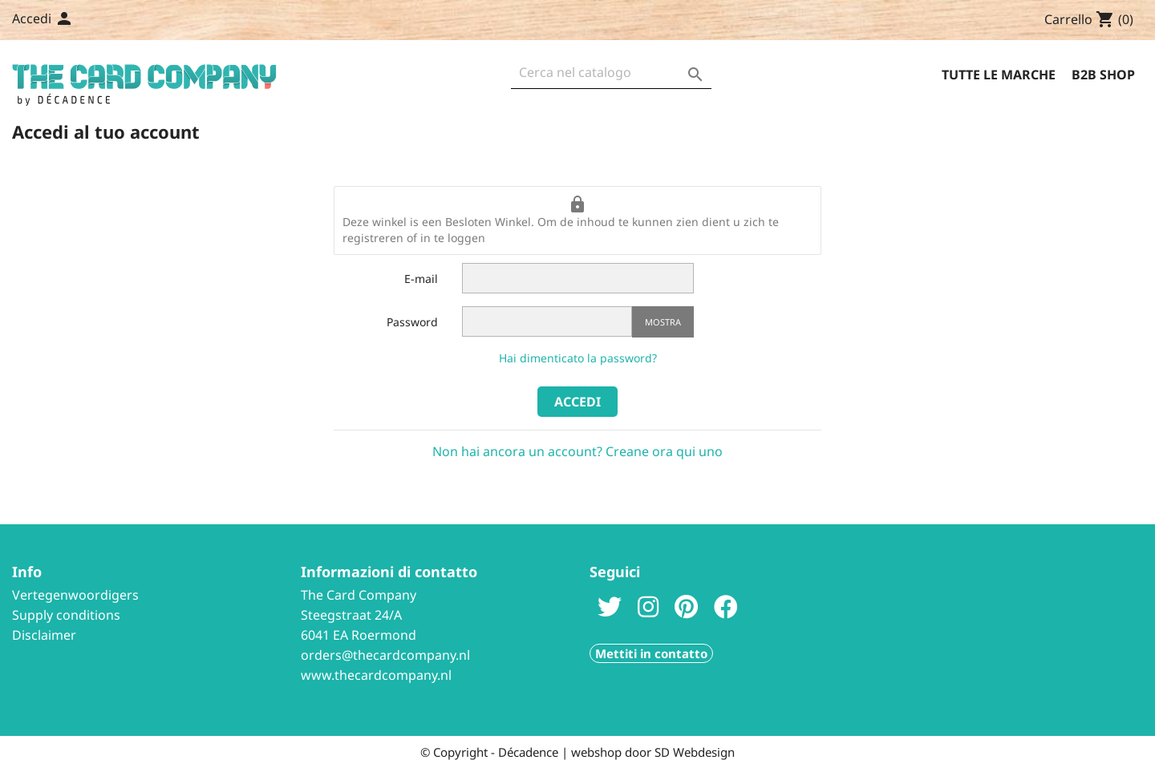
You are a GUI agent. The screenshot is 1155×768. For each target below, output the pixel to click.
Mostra (663, 322)
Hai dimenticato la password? (578, 358)
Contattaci (144, 20)
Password (412, 321)
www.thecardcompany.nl (376, 675)
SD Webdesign (694, 752)
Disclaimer (44, 635)
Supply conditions (66, 615)
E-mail (421, 278)
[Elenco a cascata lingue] (77, 20)
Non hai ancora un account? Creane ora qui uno (577, 451)
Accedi (577, 401)
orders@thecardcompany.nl (385, 655)
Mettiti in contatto (651, 653)
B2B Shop (1103, 74)
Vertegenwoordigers (75, 595)
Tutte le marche (999, 74)
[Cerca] (611, 76)
